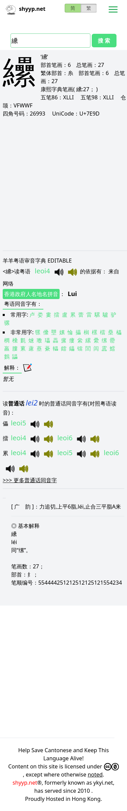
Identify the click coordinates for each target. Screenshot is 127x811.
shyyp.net (25, 782)
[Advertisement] (63, 183)
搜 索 (104, 40)
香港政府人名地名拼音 (31, 294)
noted (95, 774)
